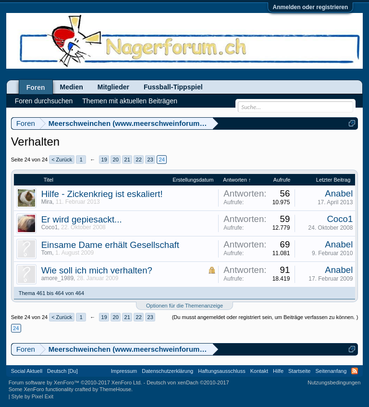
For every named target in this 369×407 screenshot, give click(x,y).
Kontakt (259, 371)
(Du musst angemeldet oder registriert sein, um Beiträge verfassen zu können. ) (265, 317)
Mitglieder (113, 87)
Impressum (124, 371)
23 (150, 159)
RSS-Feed (354, 371)
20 (116, 159)
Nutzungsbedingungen (334, 382)
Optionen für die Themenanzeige (184, 305)
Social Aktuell (26, 371)
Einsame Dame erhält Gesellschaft (110, 245)
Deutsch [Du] (62, 371)
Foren (35, 87)
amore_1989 (57, 278)
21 (127, 159)
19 (104, 159)
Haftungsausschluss (221, 371)
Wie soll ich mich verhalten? (96, 270)
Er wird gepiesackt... (81, 219)
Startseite (299, 371)
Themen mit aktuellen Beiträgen (129, 101)
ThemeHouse (115, 389)
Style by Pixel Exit (32, 396)
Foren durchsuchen (44, 101)
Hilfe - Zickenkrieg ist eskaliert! (102, 194)
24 (162, 159)
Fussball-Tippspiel (173, 87)
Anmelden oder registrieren (310, 7)
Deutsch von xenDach (188, 382)
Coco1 (49, 227)
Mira (46, 201)
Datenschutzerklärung (167, 371)
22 (139, 159)
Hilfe (278, 371)
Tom (46, 252)
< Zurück (61, 159)
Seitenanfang (330, 371)
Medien (71, 87)
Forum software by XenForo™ (75, 382)
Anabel (339, 193)
